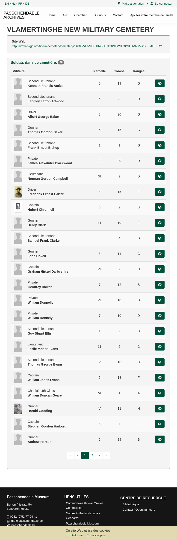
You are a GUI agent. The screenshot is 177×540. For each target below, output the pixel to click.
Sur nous (100, 15)
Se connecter (161, 3)
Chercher (80, 15)
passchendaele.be (23, 525)
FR (20, 3)
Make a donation (131, 3)
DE (27, 3)
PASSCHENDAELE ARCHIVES (21, 15)
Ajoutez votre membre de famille (151, 15)
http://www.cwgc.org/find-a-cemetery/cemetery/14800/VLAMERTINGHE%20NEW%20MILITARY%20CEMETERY (87, 46)
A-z (65, 15)
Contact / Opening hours (139, 509)
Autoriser (77, 535)
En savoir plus (96, 535)
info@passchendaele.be (27, 520)
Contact (118, 15)
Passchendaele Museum (82, 523)
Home (51, 15)
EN (7, 3)
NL (14, 3)
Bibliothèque (131, 504)
